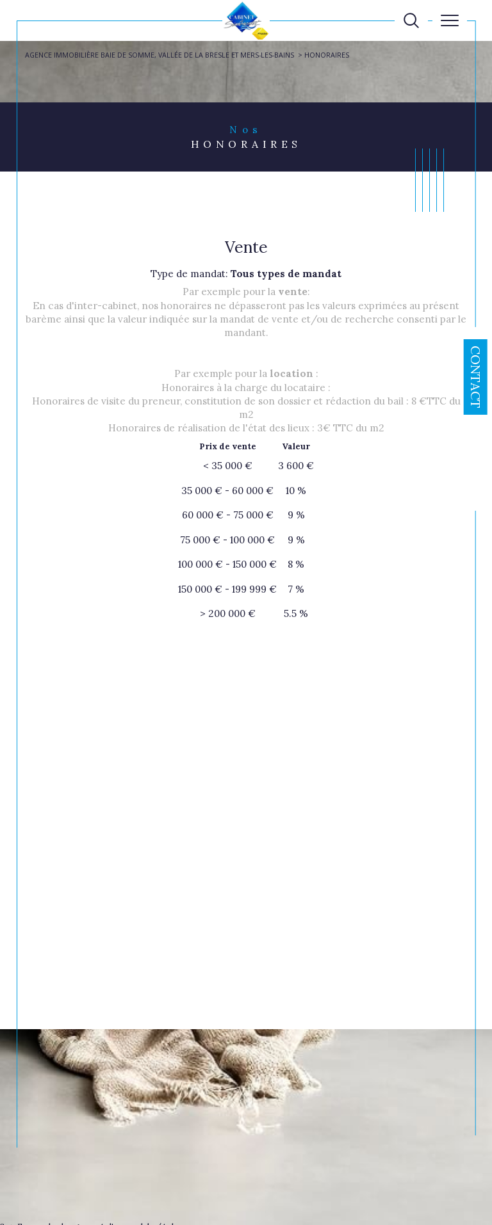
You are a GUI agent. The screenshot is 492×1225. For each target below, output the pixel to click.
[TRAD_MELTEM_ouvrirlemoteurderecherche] (411, 20)
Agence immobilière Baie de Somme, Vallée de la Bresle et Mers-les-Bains (159, 55)
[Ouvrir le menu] (449, 20)
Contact (476, 377)
